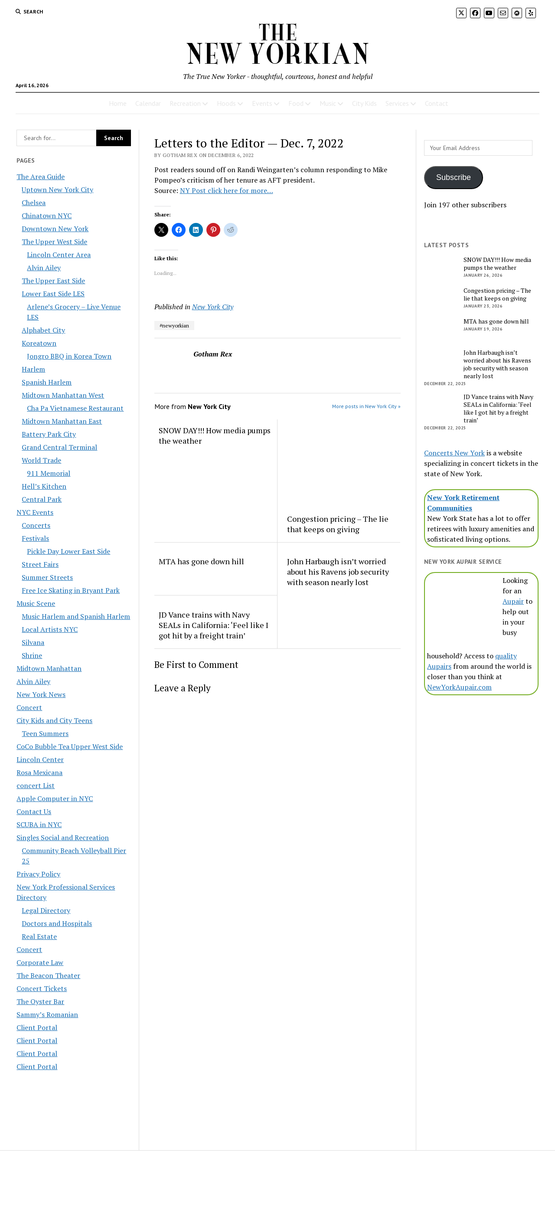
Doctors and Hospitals (57, 923)
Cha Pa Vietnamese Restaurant (75, 408)
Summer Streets (47, 577)
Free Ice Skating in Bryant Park (71, 590)
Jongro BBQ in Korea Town (69, 356)
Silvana (33, 642)
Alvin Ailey (44, 267)
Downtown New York (55, 228)
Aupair (513, 601)
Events (262, 103)
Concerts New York (454, 453)
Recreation (185, 103)
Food (296, 103)
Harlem (33, 369)
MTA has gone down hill (201, 561)
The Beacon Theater (48, 975)
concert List (35, 785)
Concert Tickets (41, 988)
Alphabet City (43, 330)
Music (328, 103)
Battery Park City (49, 434)
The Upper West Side (54, 241)
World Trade (41, 460)
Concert (29, 707)
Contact (436, 103)
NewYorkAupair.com (459, 687)
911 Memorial (48, 473)
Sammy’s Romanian (47, 1014)
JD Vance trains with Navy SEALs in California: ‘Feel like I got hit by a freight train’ (213, 625)
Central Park (42, 499)
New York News (40, 694)
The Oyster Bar (40, 1001)
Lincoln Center (40, 759)
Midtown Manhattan (49, 668)
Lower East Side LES (53, 293)
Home (118, 103)
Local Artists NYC (50, 629)
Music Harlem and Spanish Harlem (76, 616)
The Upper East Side (53, 280)
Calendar (148, 103)
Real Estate (39, 936)
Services (397, 103)
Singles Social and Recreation (62, 837)
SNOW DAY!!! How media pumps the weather (215, 435)
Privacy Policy (38, 874)
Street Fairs (40, 564)
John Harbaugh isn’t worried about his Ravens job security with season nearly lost (338, 571)
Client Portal (36, 1027)
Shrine (32, 655)
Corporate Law (39, 962)
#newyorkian (174, 325)
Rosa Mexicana (39, 772)
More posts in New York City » (366, 406)
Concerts (36, 525)
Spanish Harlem (47, 382)
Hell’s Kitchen (44, 486)
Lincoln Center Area (59, 254)
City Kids (364, 103)
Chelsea (34, 202)
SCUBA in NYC (39, 824)
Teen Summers (45, 733)
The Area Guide (40, 176)
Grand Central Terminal (59, 447)
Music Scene (35, 603)
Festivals (35, 538)
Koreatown (39, 343)
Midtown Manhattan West (63, 395)
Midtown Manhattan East (62, 421)
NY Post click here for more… (226, 190)
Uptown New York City (57, 189)
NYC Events (34, 512)
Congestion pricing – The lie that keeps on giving (337, 524)
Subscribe (453, 177)
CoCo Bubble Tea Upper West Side (69, 746)
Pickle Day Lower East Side (68, 551)
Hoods (226, 103)
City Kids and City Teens (54, 720)
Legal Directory (46, 910)
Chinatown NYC (47, 215)
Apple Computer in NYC (54, 798)
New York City (212, 306)
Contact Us (33, 811)
